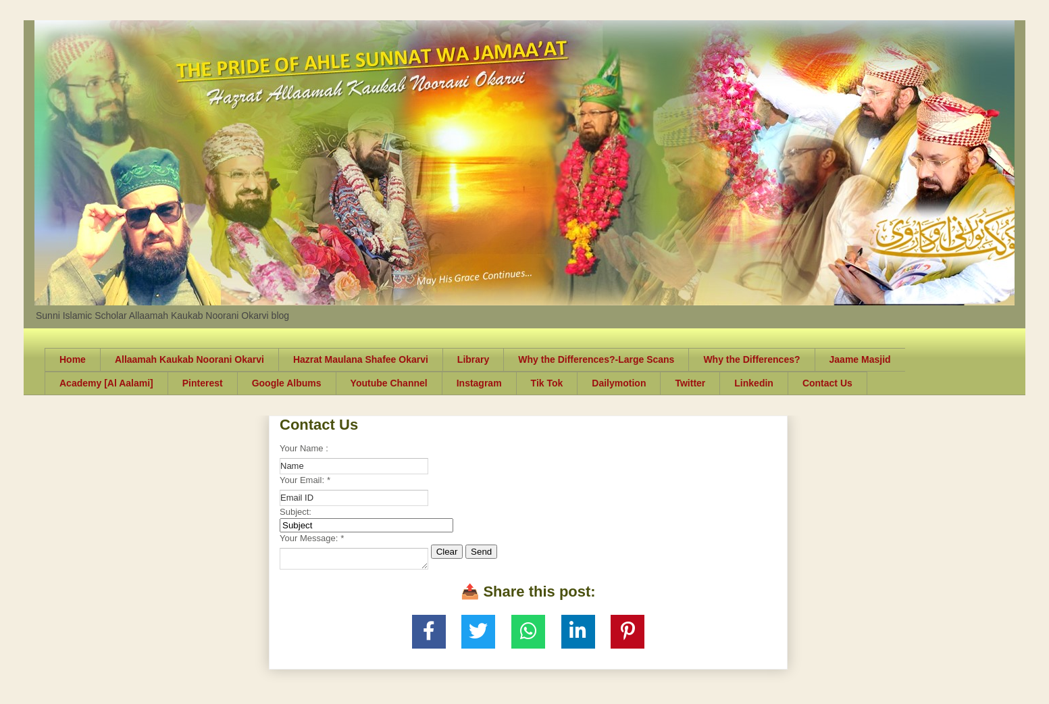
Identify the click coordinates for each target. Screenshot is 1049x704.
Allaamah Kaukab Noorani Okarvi (189, 359)
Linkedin (753, 383)
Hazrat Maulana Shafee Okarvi (360, 359)
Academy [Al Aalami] (106, 383)
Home (72, 359)
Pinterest (202, 383)
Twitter (690, 383)
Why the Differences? (751, 359)
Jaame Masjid (860, 359)
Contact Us (827, 383)
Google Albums (287, 383)
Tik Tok (547, 383)
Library (473, 359)
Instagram (479, 383)
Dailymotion (619, 383)
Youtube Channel (389, 383)
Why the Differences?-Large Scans (596, 359)
